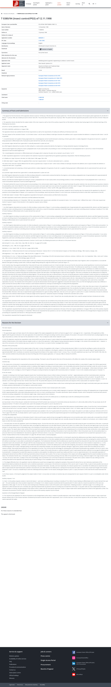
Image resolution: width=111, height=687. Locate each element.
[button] (55, 111)
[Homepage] (1, 13)
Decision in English (46, 49)
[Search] (89, 4)
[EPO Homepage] (19, 4)
